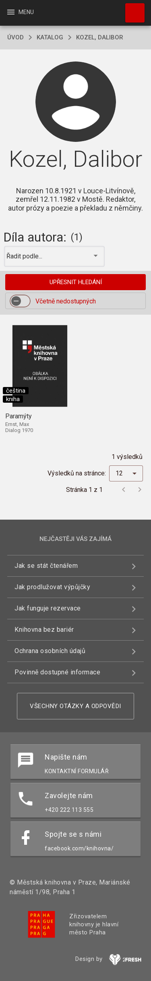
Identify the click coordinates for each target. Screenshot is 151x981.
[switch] (20, 301)
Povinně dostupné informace (57, 672)
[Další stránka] (140, 489)
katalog (50, 37)
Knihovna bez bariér (44, 629)
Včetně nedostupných (65, 301)
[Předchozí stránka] (124, 489)
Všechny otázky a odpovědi (75, 706)
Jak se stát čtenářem (46, 565)
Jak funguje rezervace (47, 608)
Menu (20, 12)
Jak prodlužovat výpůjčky (52, 587)
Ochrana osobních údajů (49, 651)
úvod (15, 37)
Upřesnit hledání (76, 282)
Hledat (131, 9)
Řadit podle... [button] (25, 256)
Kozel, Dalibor (99, 37)
